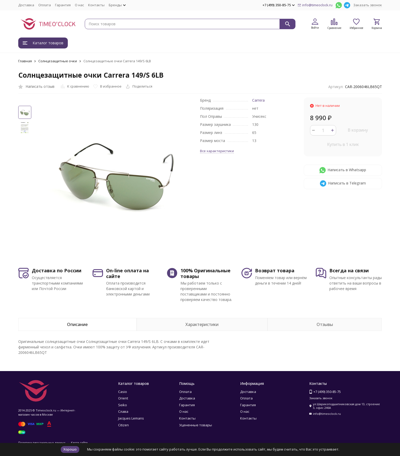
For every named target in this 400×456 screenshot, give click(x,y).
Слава (123, 411)
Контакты (96, 5)
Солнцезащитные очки (57, 61)
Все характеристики (217, 151)
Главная (25, 61)
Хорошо (70, 449)
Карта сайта (79, 443)
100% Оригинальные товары (205, 273)
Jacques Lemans (131, 418)
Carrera (258, 100)
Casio (122, 391)
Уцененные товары (195, 425)
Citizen (123, 425)
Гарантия (63, 5)
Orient (123, 398)
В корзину (358, 130)
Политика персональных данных (41, 443)
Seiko (122, 405)
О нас (79, 5)
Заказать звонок (367, 5)
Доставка (26, 5)
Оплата (44, 5)
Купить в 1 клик (343, 144)
